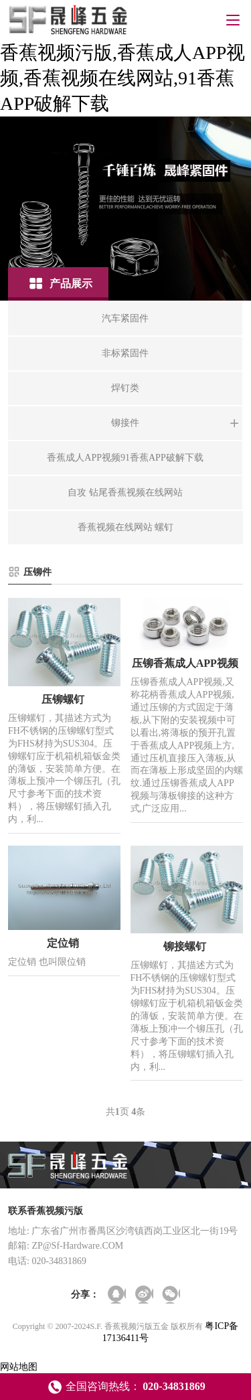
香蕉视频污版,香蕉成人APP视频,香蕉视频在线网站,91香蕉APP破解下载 (122, 78)
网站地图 (18, 1367)
